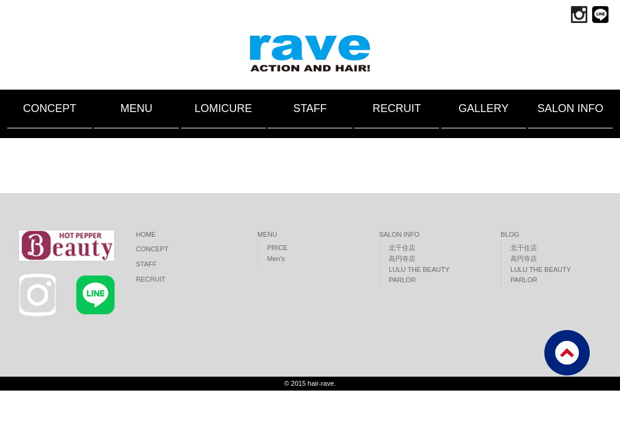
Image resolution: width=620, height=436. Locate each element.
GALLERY (483, 108)
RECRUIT (396, 108)
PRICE (277, 247)
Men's (276, 258)
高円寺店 (402, 258)
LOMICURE (223, 108)
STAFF (310, 108)
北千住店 (402, 247)
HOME (146, 234)
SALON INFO (570, 108)
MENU (136, 108)
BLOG (510, 234)
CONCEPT (49, 108)
